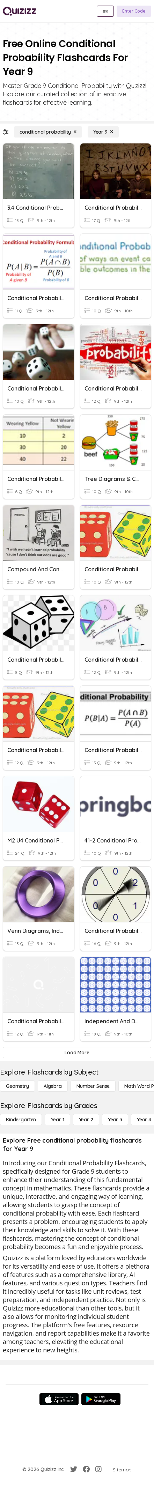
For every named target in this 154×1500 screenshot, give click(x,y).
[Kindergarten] (21, 1119)
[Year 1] (57, 1119)
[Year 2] (86, 1119)
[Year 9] (103, 132)
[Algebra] (53, 1086)
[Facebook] (86, 1469)
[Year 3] (115, 1119)
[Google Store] (100, 1399)
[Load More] (77, 1052)
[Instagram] (98, 1469)
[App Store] (59, 1399)
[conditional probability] (48, 132)
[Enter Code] (134, 11)
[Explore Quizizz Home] (19, 11)
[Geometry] (17, 1086)
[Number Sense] (93, 1086)
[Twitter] (73, 1469)
